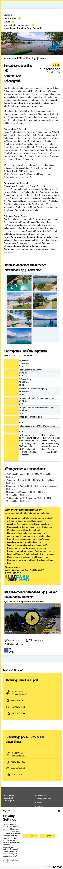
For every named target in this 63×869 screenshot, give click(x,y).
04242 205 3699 (18, 713)
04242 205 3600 (17, 701)
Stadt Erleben (10, 18)
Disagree (47, 836)
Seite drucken (11, 640)
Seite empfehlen (13, 644)
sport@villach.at (17, 707)
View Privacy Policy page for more (10, 861)
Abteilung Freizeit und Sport (22, 680)
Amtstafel (39, 803)
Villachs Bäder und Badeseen (17, 25)
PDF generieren (34, 640)
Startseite (8, 15)
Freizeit (7, 22)
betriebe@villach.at (19, 768)
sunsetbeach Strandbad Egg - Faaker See (23, 28)
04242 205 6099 (18, 775)
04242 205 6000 (17, 762)
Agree (30, 836)
